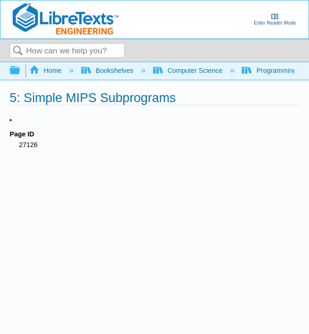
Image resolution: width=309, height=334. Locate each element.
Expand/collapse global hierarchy (21, 71)
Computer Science (189, 70)
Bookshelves (108, 70)
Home (46, 70)
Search (18, 51)
